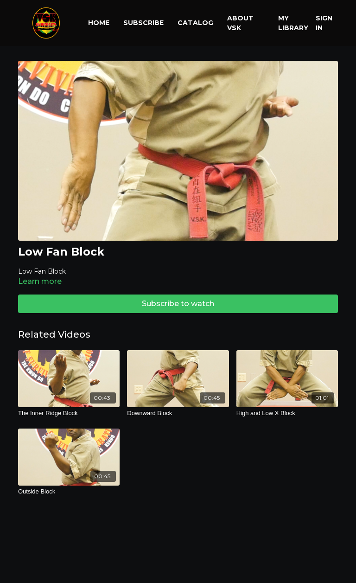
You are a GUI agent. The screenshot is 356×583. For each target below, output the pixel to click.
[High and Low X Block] (287, 413)
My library (293, 23)
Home (98, 23)
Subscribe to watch (178, 303)
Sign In (324, 23)
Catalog (195, 23)
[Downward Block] (178, 413)
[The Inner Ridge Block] (69, 413)
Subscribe (143, 23)
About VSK (240, 23)
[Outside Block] (69, 491)
